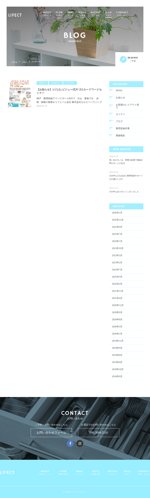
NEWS (119, 92)
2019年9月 (117, 349)
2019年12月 (118, 342)
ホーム (15, 62)
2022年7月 (117, 271)
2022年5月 (117, 278)
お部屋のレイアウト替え (127, 107)
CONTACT (135, 15)
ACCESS (108, 14)
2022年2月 (117, 285)
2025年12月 (118, 221)
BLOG (121, 14)
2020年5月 (117, 328)
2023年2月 (117, 264)
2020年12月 (118, 306)
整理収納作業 (123, 129)
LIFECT (15, 14)
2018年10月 (118, 370)
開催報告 (120, 137)
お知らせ (120, 99)
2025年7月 (117, 235)
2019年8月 (117, 356)
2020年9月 (117, 313)
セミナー (120, 115)
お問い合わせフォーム (51, 432)
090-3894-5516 (99, 432)
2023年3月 (117, 256)
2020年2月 (117, 335)
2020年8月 (117, 321)
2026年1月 (117, 214)
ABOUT (57, 15)
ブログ (24, 62)
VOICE (95, 15)
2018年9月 (117, 377)
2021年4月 (117, 299)
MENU (82, 15)
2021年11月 (117, 292)
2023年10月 (118, 249)
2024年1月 (117, 242)
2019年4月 (117, 363)
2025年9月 (117, 228)
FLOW (71, 15)
